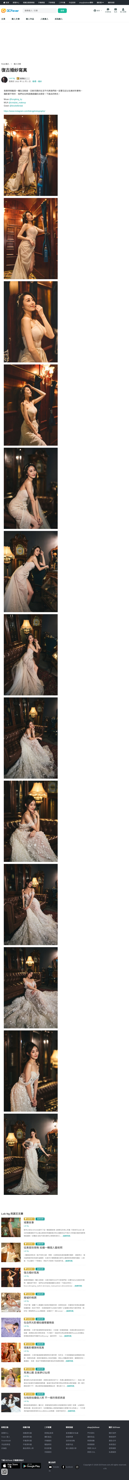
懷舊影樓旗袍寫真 (34, 1347)
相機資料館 (27, 1433)
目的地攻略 (70, 1441)
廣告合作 (112, 1441)
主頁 (3, 19)
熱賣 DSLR (91, 1448)
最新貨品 (90, 1437)
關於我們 (112, 1433)
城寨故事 (29, 1222)
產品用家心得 (28, 1448)
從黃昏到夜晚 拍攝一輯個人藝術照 (43, 1247)
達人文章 (16, 19)
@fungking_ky (15, 99)
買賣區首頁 (48, 1433)
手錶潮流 (47, 1452)
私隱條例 (112, 1452)
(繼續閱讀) (66, 1236)
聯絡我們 (112, 1437)
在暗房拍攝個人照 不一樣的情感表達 (44, 1397)
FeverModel (6, 1441)
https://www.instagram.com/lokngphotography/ (24, 111)
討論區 (4, 1448)
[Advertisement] (65, 41)
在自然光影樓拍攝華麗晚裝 (39, 1322)
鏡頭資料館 (27, 1437)
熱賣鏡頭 (90, 1444)
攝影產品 (47, 1437)
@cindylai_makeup (17, 103)
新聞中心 (4, 1433)
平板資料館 (27, 1444)
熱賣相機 (90, 1441)
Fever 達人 (5, 1437)
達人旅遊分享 (71, 1448)
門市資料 (90, 1433)
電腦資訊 (47, 1444)
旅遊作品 (69, 1444)
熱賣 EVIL (91, 1452)
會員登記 (112, 1444)
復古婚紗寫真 (31, 1272)
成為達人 (59, 19)
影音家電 (47, 1448)
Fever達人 (5, 64)
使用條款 (112, 1448)
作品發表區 (5, 1444)
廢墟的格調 (30, 1297)
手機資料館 (27, 1441)
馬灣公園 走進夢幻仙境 (37, 1372)
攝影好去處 (72, 1433)
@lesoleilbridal (16, 106)
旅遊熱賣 (69, 1437)
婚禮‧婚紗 (37, 81)
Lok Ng (12, 78)
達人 (44, 19)
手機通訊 (47, 1441)
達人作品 (30, 19)
